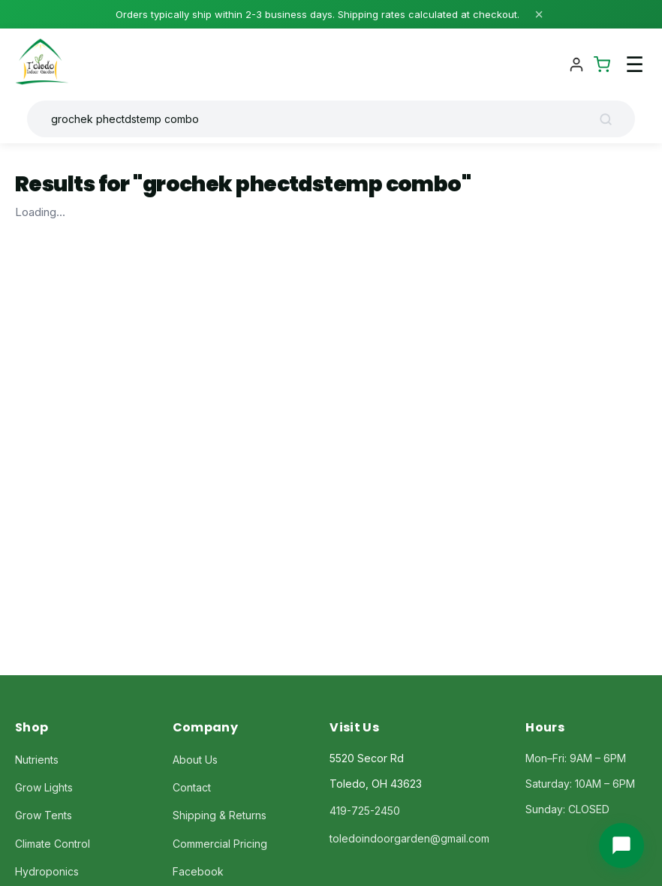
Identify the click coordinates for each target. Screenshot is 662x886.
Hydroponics (47, 871)
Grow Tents (43, 815)
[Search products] (319, 119)
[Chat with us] (621, 845)
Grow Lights (44, 787)
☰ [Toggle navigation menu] (634, 65)
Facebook (198, 871)
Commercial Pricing (220, 843)
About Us (195, 759)
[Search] (611, 119)
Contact (192, 787)
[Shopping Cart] (602, 64)
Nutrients (37, 759)
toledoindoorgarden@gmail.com (409, 838)
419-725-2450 (364, 810)
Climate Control (52, 843)
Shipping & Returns (219, 815)
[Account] (576, 64)
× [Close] (538, 14)
